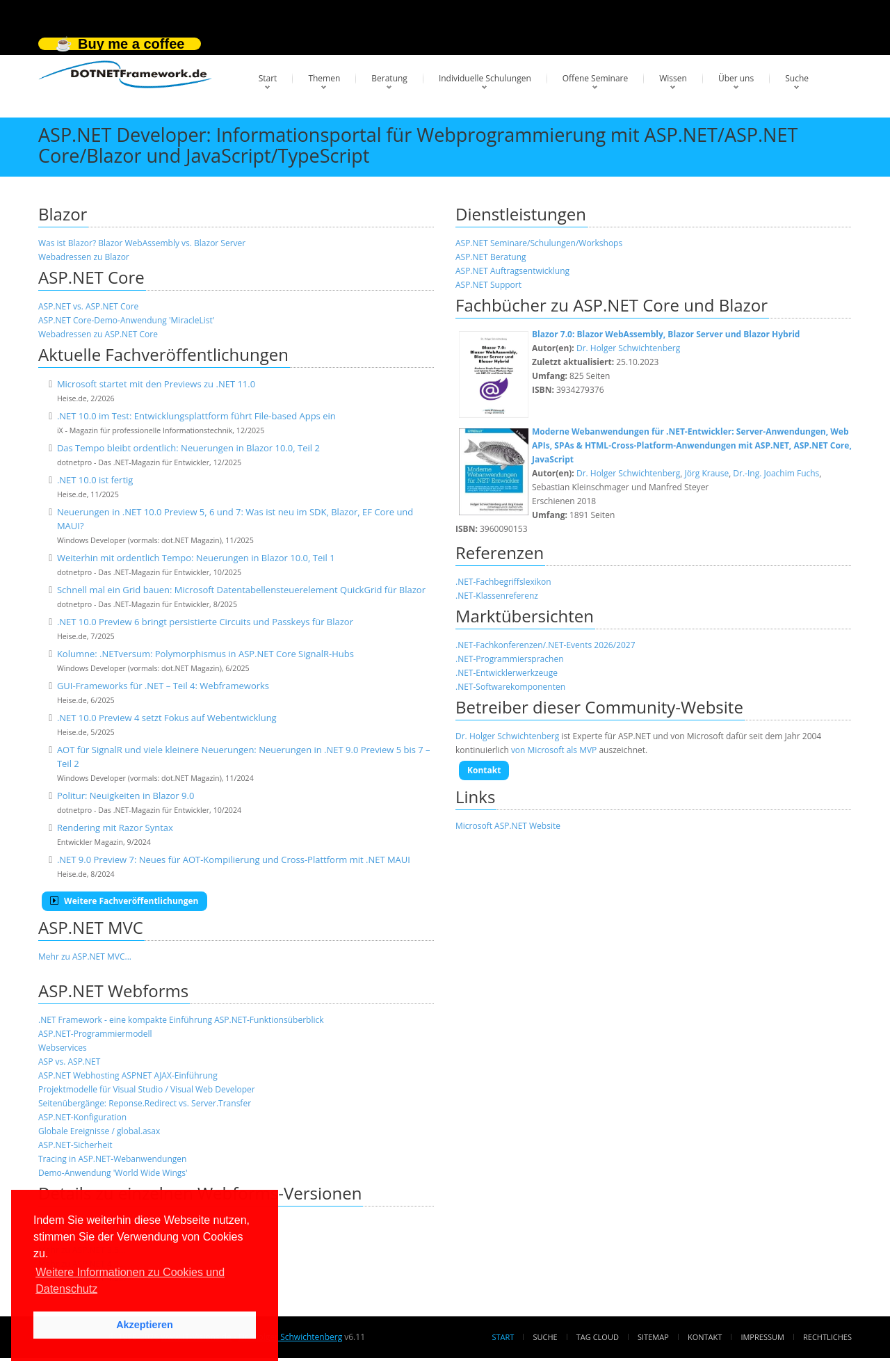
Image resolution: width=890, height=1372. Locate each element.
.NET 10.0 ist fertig (95, 480)
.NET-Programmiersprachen (509, 659)
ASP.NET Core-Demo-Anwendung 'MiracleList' (126, 320)
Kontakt (484, 770)
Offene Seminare (596, 78)
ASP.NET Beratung (490, 257)
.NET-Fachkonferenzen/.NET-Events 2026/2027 (545, 645)
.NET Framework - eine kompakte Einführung (125, 1020)
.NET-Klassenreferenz (496, 596)
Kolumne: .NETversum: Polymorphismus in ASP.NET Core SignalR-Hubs (205, 653)
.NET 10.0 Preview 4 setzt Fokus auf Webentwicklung (167, 717)
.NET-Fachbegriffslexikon (503, 582)
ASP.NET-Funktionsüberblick (268, 1020)
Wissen (673, 78)
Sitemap (653, 1337)
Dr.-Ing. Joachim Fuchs (776, 473)
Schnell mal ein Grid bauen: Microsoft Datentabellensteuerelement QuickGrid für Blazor (241, 589)
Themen (324, 78)
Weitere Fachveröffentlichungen (124, 901)
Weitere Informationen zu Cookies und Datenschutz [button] (130, 1280)
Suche (797, 78)
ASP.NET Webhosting (79, 1075)
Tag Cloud (597, 1337)
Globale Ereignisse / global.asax (99, 1131)
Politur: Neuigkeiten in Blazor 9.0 (125, 795)
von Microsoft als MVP (554, 750)
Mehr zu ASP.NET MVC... (84, 956)
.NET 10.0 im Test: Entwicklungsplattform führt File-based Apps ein (196, 416)
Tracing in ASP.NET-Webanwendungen (112, 1159)
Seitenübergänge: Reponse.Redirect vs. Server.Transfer (144, 1103)
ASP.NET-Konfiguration (82, 1117)
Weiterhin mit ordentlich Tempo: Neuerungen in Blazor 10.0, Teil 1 (196, 557)
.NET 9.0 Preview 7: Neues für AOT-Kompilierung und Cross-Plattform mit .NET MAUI (233, 859)
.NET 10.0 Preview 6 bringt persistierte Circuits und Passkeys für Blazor (205, 621)
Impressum (762, 1337)
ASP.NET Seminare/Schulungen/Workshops (538, 243)
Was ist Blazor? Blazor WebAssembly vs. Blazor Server (141, 243)
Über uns (736, 78)
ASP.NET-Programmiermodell (95, 1034)
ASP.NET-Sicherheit (75, 1145)
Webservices (62, 1048)
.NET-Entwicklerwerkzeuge (506, 673)
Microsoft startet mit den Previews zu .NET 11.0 (156, 384)
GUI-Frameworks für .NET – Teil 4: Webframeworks (163, 685)
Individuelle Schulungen (485, 78)
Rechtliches (827, 1337)
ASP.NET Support (488, 285)
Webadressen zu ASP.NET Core (98, 334)
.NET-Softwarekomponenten (510, 687)
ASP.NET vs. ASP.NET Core (88, 306)
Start (268, 78)
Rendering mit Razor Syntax (115, 827)
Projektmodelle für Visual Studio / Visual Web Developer (146, 1089)
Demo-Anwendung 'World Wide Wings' (113, 1173)
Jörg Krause (706, 473)
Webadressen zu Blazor (83, 257)
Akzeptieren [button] (144, 1324)
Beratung (389, 78)
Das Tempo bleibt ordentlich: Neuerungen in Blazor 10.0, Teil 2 (188, 448)
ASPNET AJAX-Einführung (170, 1075)
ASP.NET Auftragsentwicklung (512, 271)
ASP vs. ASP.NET (69, 1061)
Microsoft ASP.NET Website (507, 826)
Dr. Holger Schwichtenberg (628, 348)
